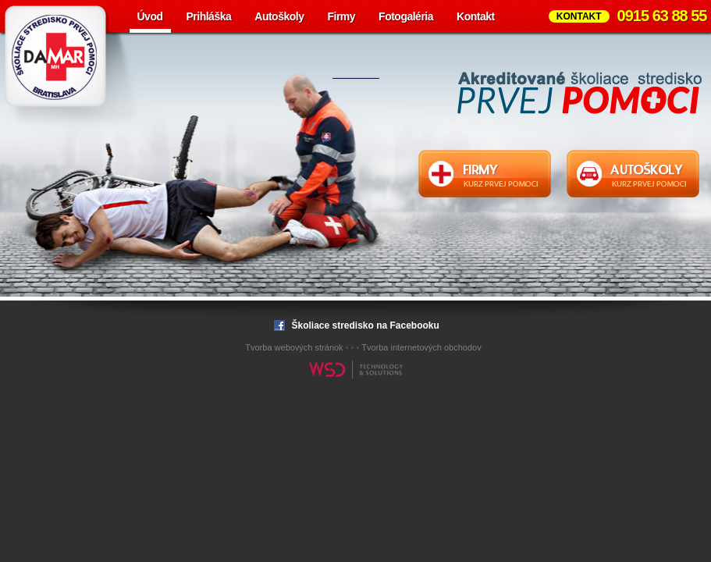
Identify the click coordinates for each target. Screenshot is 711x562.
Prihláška (209, 16)
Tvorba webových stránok (294, 347)
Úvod (150, 16)
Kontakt (476, 16)
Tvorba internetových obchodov (421, 347)
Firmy (341, 16)
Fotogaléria (406, 16)
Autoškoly (279, 16)
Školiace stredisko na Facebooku (355, 325)
